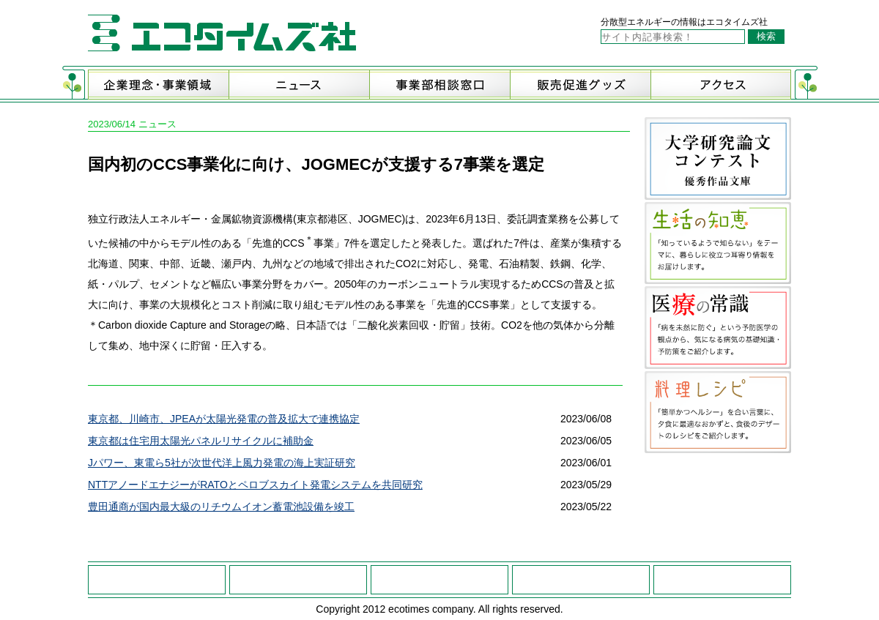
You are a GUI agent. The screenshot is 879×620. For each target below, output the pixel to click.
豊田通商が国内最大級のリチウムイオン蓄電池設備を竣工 (221, 506)
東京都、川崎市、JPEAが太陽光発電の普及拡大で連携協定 (224, 419)
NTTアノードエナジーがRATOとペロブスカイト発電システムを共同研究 (255, 484)
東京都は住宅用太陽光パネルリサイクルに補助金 (201, 441)
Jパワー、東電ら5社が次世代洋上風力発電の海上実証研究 (221, 462)
